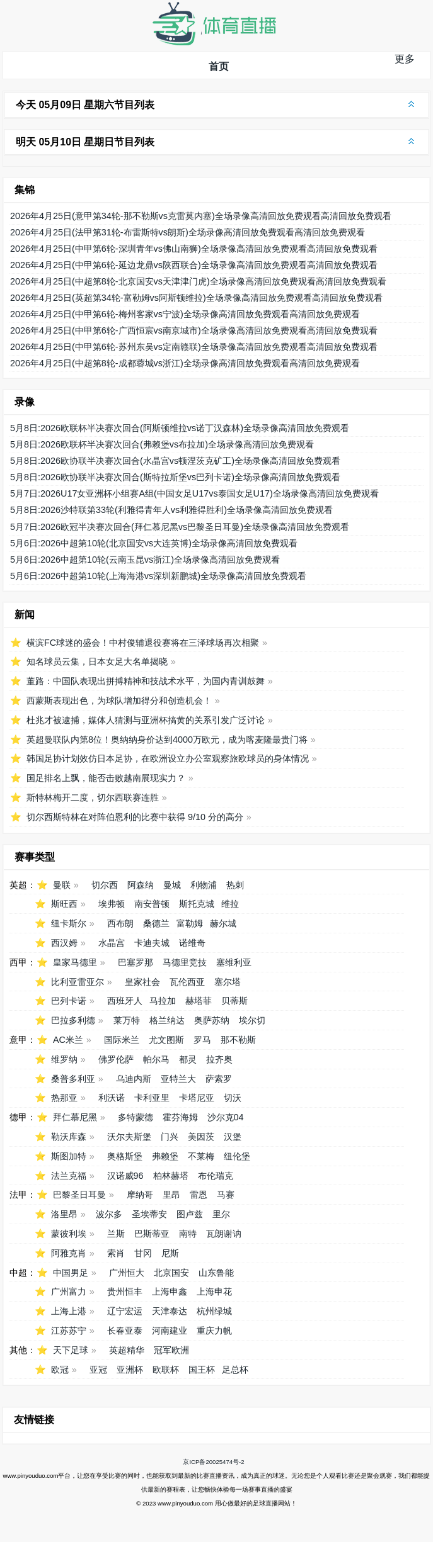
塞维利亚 (233, 962)
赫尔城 (223, 923)
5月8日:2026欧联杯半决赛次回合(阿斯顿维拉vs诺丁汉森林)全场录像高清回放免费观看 (179, 428)
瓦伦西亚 (187, 982)
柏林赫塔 (170, 1176)
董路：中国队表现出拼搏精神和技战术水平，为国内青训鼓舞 (145, 681)
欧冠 (60, 1370)
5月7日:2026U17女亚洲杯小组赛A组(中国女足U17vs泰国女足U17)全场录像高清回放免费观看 (194, 493)
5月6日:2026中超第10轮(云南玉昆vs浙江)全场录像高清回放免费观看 (145, 559)
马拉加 (162, 1001)
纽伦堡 (237, 1156)
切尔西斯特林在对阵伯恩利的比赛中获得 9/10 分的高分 (134, 817)
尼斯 (170, 1253)
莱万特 (126, 1020)
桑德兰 (156, 923)
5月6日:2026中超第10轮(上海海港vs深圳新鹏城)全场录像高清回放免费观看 (158, 576)
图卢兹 (189, 1214)
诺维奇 (192, 943)
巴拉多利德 (73, 1020)
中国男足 (70, 1273)
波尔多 (109, 1214)
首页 (219, 66)
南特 (188, 1234)
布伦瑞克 (215, 1176)
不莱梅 (201, 1156)
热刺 (235, 885)
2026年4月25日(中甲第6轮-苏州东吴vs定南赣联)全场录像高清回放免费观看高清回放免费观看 (194, 347)
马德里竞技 (185, 962)
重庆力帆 (214, 1330)
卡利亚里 (152, 1098)
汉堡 (232, 1137)
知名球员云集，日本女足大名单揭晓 (97, 661)
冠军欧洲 (171, 1350)
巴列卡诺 (68, 1001)
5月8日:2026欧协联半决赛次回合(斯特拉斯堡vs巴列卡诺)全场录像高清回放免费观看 (175, 477)
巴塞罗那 (135, 962)
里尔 (221, 1214)
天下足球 (70, 1350)
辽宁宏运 (124, 1311)
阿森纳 (140, 885)
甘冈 (143, 1253)
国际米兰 (121, 1040)
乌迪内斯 (133, 1079)
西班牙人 (124, 1001)
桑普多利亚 (73, 1079)
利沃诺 (111, 1098)
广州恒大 (126, 1273)
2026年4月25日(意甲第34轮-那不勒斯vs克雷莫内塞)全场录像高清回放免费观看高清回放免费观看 (200, 216)
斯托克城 (196, 904)
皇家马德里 (75, 962)
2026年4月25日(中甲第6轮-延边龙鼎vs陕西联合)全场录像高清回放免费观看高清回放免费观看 (194, 265)
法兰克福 (68, 1176)
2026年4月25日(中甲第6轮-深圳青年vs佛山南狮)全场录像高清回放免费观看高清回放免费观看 (194, 249)
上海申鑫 (169, 1291)
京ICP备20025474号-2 (213, 1461)
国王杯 (201, 1370)
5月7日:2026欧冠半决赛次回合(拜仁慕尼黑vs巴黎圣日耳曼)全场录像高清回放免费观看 (179, 527)
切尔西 (104, 885)
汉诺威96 (125, 1176)
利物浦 (203, 885)
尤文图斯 (166, 1040)
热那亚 (64, 1098)
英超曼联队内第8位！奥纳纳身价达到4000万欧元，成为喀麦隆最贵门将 (167, 739)
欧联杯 (166, 1370)
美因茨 (201, 1137)
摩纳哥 (140, 1195)
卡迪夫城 (152, 943)
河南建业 (169, 1330)
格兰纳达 (167, 1020)
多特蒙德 (135, 1117)
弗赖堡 (165, 1156)
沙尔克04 (225, 1117)
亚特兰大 (178, 1079)
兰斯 (116, 1234)
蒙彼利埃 (68, 1234)
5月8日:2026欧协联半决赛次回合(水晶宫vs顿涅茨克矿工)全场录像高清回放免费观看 (175, 461)
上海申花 (214, 1291)
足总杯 (235, 1370)
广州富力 (68, 1291)
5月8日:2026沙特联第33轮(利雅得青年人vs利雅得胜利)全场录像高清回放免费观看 (171, 510)
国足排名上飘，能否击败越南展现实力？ (105, 778)
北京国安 (171, 1273)
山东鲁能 (216, 1273)
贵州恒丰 (124, 1291)
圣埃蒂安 (149, 1214)
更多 (405, 58)
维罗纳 (64, 1059)
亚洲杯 (130, 1370)
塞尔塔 (227, 982)
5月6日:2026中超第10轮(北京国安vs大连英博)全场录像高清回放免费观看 (153, 543)
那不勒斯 (238, 1040)
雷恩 (198, 1195)
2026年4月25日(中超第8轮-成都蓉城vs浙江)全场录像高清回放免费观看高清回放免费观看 (185, 363)
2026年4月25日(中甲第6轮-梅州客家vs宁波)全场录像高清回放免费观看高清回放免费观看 (185, 314)
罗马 (202, 1040)
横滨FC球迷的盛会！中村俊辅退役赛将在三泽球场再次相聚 (142, 643)
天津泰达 (169, 1311)
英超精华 (126, 1350)
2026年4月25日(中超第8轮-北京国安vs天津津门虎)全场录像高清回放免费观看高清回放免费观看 (198, 281)
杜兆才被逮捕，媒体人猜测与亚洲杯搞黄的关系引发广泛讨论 (145, 720)
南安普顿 (152, 904)
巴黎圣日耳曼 (79, 1195)
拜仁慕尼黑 (75, 1117)
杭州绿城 (214, 1311)
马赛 (225, 1195)
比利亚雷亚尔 (77, 982)
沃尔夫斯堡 (129, 1137)
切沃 (232, 1098)
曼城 (172, 885)
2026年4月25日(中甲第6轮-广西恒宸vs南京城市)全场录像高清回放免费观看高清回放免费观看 (194, 330)
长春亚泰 (124, 1330)
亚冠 (98, 1370)
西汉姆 (64, 943)
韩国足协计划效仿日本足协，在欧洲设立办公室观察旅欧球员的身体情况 (167, 758)
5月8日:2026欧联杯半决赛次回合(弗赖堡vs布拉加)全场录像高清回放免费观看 (162, 444)
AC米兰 (68, 1040)
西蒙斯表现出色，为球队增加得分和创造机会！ (119, 700)
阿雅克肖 (68, 1253)
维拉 (230, 904)
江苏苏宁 (68, 1330)
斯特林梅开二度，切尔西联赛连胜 (92, 797)
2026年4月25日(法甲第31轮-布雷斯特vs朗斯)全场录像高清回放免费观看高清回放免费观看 (187, 232)
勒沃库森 (68, 1137)
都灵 (188, 1059)
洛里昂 (64, 1214)
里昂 (171, 1195)
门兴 (169, 1137)
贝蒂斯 (234, 1001)
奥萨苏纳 (211, 1020)
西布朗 (120, 923)
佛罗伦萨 (116, 1059)
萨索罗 (218, 1079)
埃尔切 (252, 1020)
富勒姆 (189, 923)
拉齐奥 (219, 1059)
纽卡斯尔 (68, 923)
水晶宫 (111, 943)
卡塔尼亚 (196, 1098)
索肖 (116, 1253)
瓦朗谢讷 (223, 1234)
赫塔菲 (198, 1001)
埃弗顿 (111, 904)
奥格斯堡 (124, 1156)
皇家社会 (142, 982)
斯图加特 (68, 1156)
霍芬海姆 (180, 1117)
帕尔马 (156, 1059)
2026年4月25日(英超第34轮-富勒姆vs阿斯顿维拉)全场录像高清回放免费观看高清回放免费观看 (196, 298)
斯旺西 (64, 904)
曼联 (62, 885)
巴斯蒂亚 (152, 1234)
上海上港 (68, 1311)
